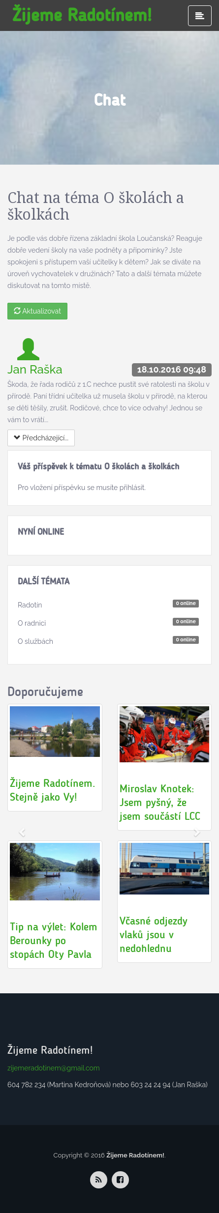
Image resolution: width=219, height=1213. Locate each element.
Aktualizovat (37, 311)
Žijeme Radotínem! (82, 15)
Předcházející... (41, 438)
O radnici (32, 623)
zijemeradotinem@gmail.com (53, 1068)
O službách (35, 641)
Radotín (30, 605)
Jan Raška (35, 369)
